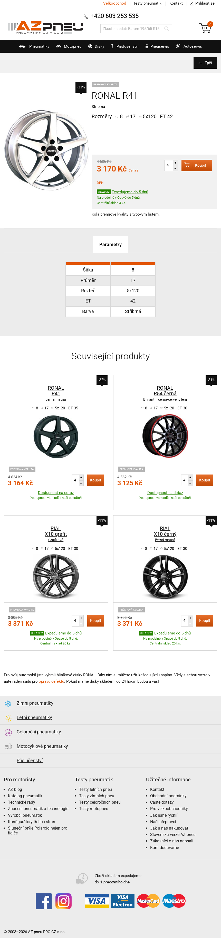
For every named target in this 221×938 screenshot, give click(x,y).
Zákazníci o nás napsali (171, 840)
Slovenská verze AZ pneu (173, 834)
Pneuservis (156, 48)
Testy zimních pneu (96, 795)
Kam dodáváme (164, 847)
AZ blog (15, 789)
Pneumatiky (30, 48)
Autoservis (189, 48)
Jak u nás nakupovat (169, 827)
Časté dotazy (162, 802)
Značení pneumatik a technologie (38, 808)
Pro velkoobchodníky (169, 808)
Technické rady (21, 802)
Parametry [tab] (110, 244)
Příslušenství (125, 46)
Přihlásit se (201, 3)
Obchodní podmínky (168, 795)
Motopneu (65, 48)
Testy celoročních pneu (100, 802)
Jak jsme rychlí (163, 815)
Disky (94, 48)
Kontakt (175, 3)
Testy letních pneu (95, 789)
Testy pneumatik (147, 3)
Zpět (208, 62)
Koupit (193, 165)
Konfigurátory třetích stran (31, 821)
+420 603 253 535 (114, 15)
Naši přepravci (163, 821)
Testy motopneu (93, 808)
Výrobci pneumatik (25, 815)
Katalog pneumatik (25, 795)
